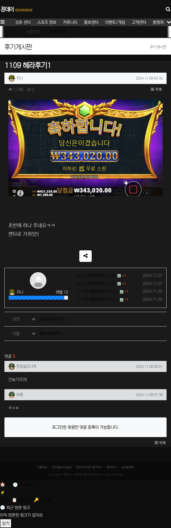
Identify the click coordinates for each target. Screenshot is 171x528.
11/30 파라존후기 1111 (97, 299)
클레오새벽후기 (52, 319)
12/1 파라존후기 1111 (96, 283)
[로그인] (42, 500)
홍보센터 (91, 22)
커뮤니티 (70, 22)
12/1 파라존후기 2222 (96, 275)
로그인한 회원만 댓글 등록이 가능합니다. (85, 427)
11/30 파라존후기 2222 (97, 291)
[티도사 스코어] (85, 496)
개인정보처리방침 (62, 467)
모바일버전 (127, 467)
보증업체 (33, 31)
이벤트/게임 (115, 22)
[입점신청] (23, 500)
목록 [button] (156, 89)
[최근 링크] (23, 485)
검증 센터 (23, 22)
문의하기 (112, 467)
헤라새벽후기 (50, 333)
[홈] (5, 484)
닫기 (5, 523)
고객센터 (139, 22)
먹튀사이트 (58, 31)
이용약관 (42, 467)
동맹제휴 (160, 22)
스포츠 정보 (46, 22)
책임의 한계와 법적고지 (89, 467)
